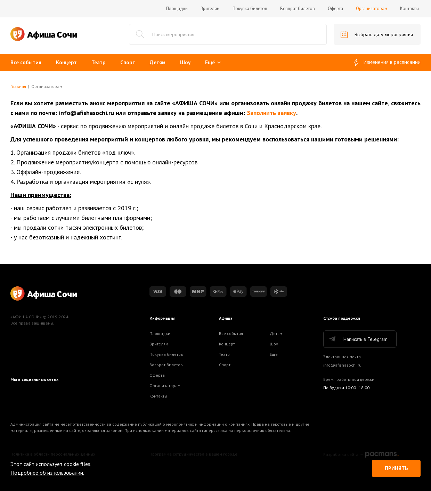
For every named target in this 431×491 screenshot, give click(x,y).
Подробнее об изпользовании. (47, 472)
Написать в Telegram (358, 339)
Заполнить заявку (271, 113)
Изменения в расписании (387, 62)
